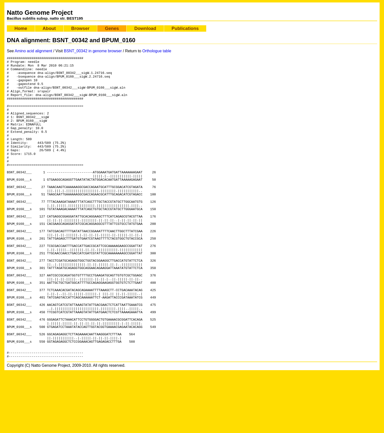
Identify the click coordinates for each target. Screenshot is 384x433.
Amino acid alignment (33, 51)
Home (20, 28)
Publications (185, 28)
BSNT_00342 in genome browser (93, 51)
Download (145, 28)
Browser (80, 28)
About (49, 28)
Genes (112, 28)
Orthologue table (156, 51)
